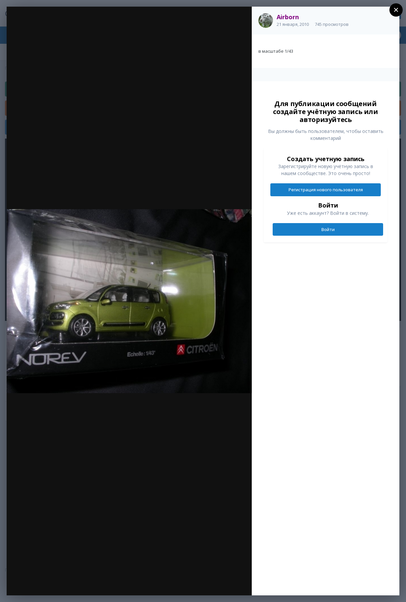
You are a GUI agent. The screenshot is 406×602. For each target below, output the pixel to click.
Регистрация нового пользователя (326, 190)
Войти (328, 229)
